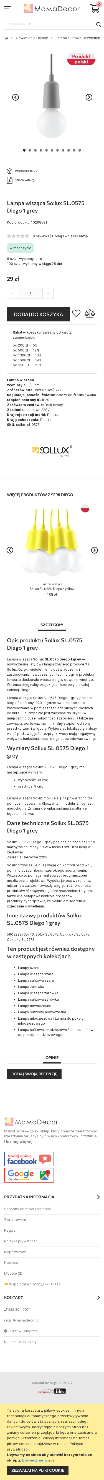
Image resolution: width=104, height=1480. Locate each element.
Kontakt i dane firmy (20, 1342)
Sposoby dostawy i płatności (28, 1209)
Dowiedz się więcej (38, 1460)
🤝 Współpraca (16, 1284)
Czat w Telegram (21, 1331)
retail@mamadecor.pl (21, 1320)
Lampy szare (28, 968)
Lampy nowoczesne (34, 1006)
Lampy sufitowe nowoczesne (42, 1012)
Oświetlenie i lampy (32, 38)
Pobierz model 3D (22, 171)
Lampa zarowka (31, 987)
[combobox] (52, 24)
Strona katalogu (21, 180)
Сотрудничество (46, 1284)
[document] (52, 1442)
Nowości (11, 1263)
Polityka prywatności (21, 1241)
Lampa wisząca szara (35, 974)
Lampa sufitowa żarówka (38, 999)
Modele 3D (13, 1273)
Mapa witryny (15, 1252)
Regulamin (12, 1230)
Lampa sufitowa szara (36, 980)
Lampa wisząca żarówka (38, 993)
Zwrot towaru (15, 1220)
